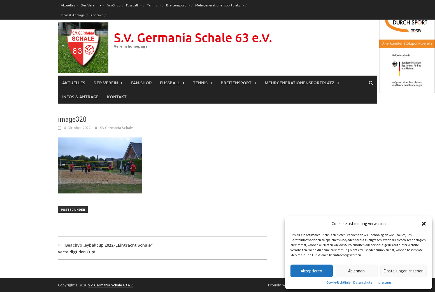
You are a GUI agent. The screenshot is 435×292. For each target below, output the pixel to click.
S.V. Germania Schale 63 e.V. (193, 37)
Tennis (152, 5)
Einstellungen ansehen (403, 271)
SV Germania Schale (116, 127)
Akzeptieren (311, 271)
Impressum (383, 282)
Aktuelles (68, 5)
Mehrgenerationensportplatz (217, 5)
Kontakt (96, 15)
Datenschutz (362, 282)
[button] (424, 223)
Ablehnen (356, 271)
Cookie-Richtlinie (338, 282)
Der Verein (89, 5)
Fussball (132, 5)
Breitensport (176, 5)
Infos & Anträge (73, 15)
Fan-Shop (113, 5)
